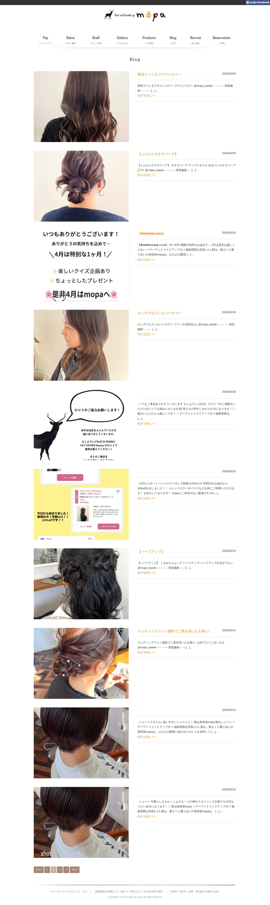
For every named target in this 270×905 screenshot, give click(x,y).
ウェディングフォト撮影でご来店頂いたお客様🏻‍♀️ (174, 631)
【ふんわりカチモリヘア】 (158, 154)
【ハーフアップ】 (151, 551)
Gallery (122, 38)
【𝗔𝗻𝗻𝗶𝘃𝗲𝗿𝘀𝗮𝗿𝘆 (150, 233)
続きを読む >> (146, 95)
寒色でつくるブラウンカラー (159, 74)
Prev (39, 869)
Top (45, 38)
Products (149, 38)
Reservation (222, 38)
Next (75, 869)
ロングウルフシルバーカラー (159, 313)
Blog (174, 38)
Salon (70, 38)
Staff (96, 38)
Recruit (195, 38)
